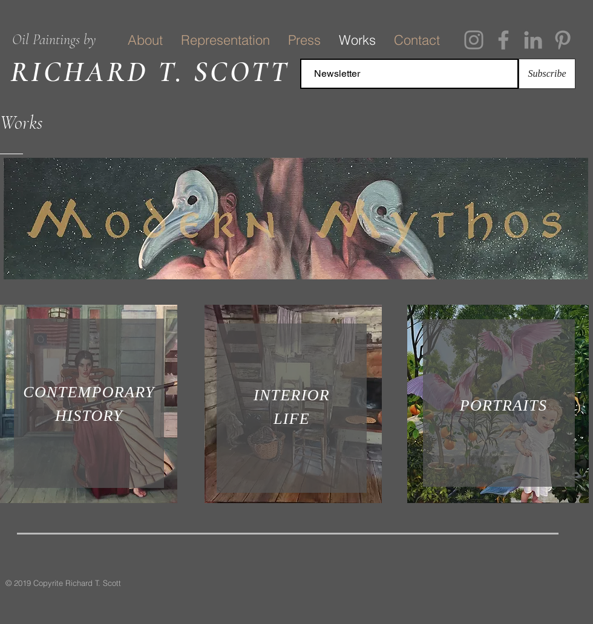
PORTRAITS (504, 405)
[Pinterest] (562, 40)
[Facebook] (503, 40)
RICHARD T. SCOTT (150, 71)
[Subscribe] (547, 74)
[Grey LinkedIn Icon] (533, 40)
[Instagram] (474, 40)
